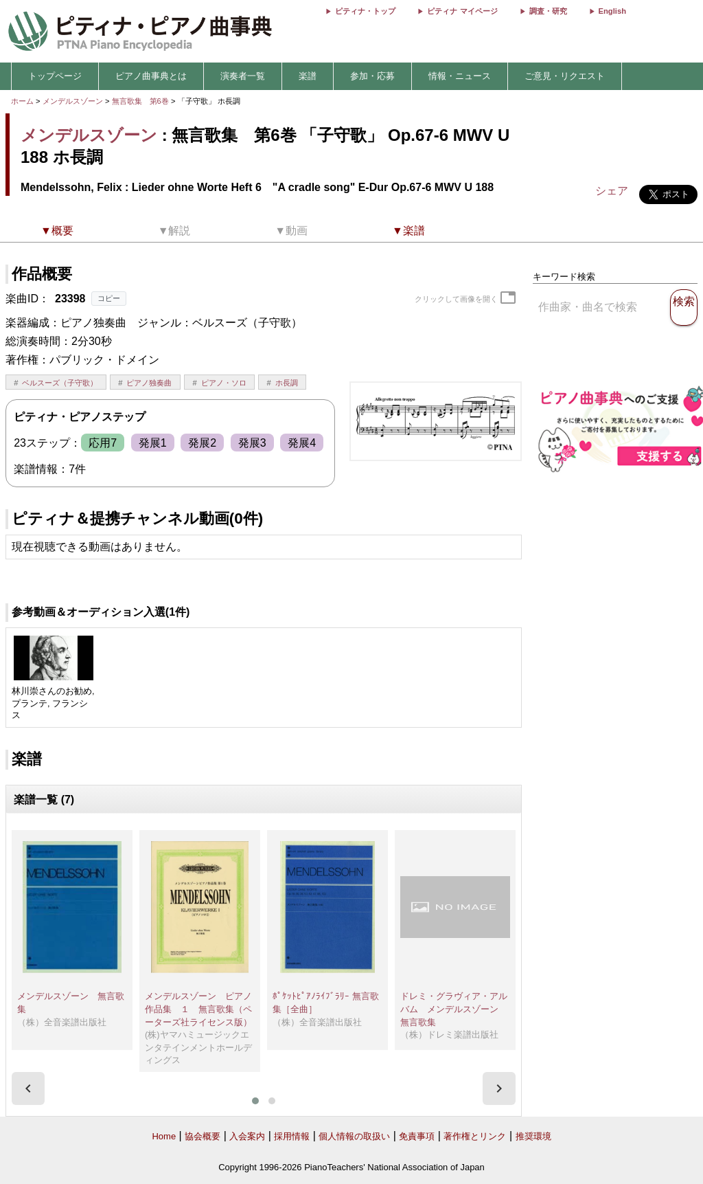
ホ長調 (286, 383)
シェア (611, 191)
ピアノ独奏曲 (149, 383)
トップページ (55, 76)
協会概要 (202, 1136)
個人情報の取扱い (354, 1136)
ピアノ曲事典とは (151, 76)
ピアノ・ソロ (223, 383)
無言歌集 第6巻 (141, 101)
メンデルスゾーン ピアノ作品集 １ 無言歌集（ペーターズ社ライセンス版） (198, 1009)
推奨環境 (533, 1136)
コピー (108, 298)
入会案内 (247, 1136)
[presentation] (28, 1088)
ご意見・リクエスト (565, 76)
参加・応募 (372, 76)
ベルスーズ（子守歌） (59, 383)
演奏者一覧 (242, 76)
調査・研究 (548, 11)
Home (164, 1136)
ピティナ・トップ (365, 11)
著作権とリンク (474, 1136)
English (612, 11)
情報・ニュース (459, 76)
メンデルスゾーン (73, 101)
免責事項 (417, 1136)
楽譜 (307, 76)
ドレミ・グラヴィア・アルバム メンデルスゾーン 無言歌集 (453, 1009)
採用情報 (292, 1136)
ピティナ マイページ (462, 11)
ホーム (22, 101)
